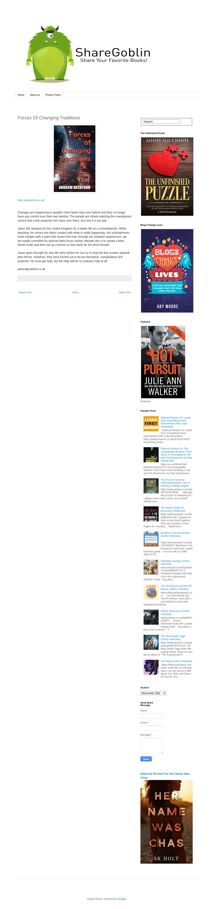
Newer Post (25, 292)
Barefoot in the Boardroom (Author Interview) (175, 534)
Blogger (122, 899)
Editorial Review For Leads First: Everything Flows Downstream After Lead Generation (176, 422)
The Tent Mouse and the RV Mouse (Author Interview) (176, 587)
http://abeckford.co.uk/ (31, 200)
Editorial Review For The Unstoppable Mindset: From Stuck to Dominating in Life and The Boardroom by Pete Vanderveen (176, 454)
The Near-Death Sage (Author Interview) (173, 638)
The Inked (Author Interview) (176, 661)
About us (35, 94)
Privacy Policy (53, 94)
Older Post (125, 292)
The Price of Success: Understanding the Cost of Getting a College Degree (175, 482)
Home (21, 94)
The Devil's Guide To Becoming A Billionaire (173, 509)
